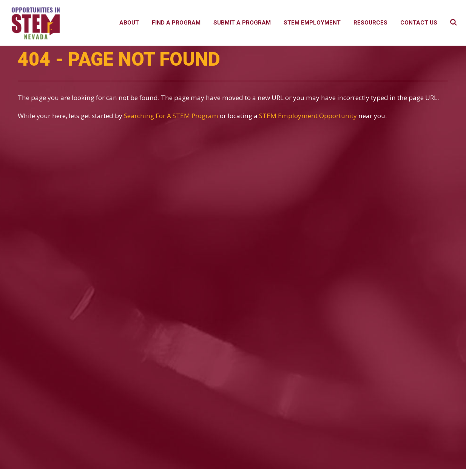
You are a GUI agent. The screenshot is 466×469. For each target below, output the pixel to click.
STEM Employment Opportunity (308, 115)
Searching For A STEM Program (171, 115)
